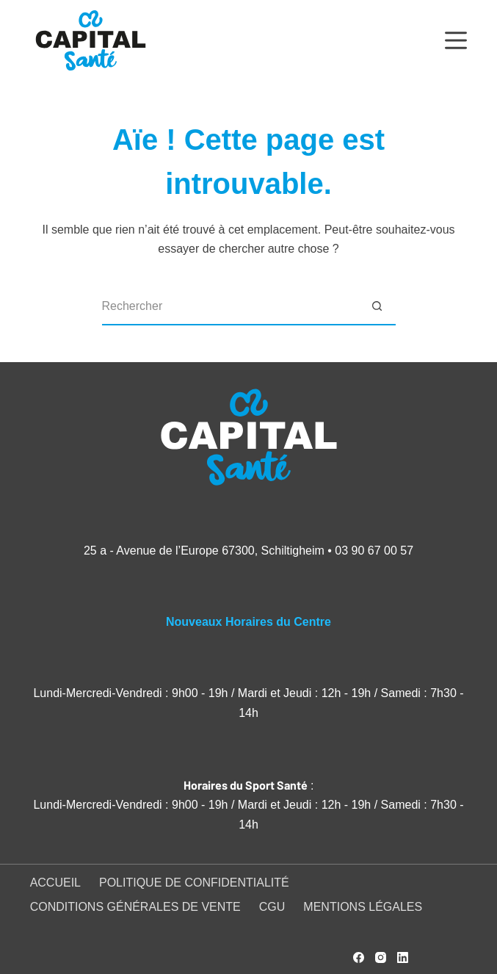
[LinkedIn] (402, 957)
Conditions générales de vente (135, 907)
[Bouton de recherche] (377, 307)
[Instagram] (380, 957)
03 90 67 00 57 (374, 550)
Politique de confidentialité (194, 882)
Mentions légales (362, 907)
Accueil (55, 882)
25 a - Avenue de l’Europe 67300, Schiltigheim (204, 550)
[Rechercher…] (230, 307)
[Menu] (456, 40)
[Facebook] (358, 957)
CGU (272, 907)
